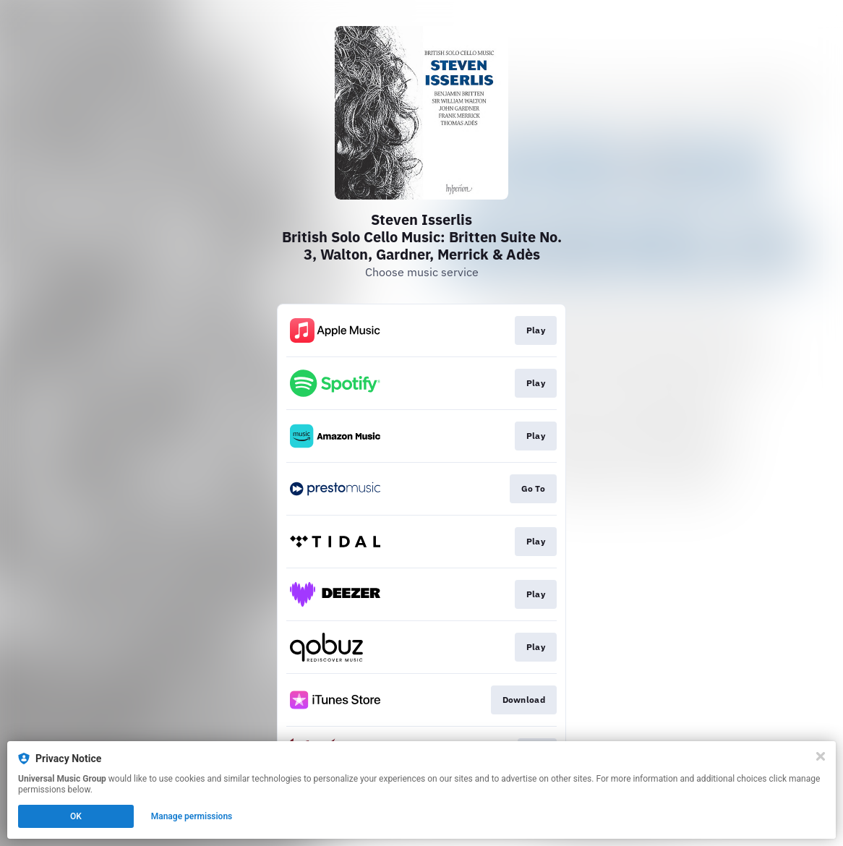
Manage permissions (192, 816)
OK (76, 816)
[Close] (820, 756)
